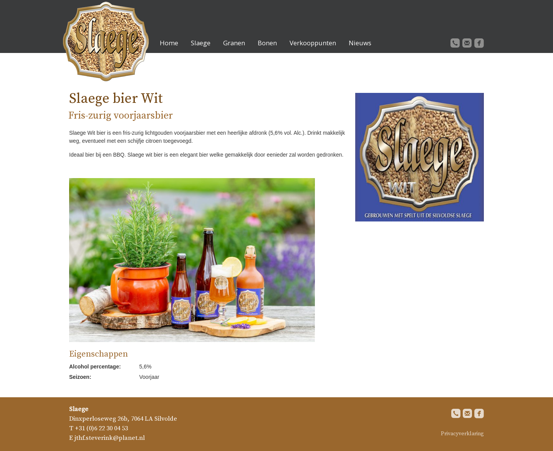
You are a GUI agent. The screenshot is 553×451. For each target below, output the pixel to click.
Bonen (267, 42)
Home (169, 42)
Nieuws (360, 42)
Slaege (200, 42)
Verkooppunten (313, 42)
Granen (234, 42)
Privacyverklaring (462, 433)
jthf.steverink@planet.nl (110, 438)
